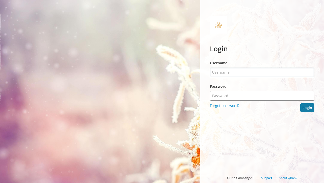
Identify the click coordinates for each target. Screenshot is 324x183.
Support (266, 178)
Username (218, 62)
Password (218, 86)
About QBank (288, 178)
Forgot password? (224, 105)
